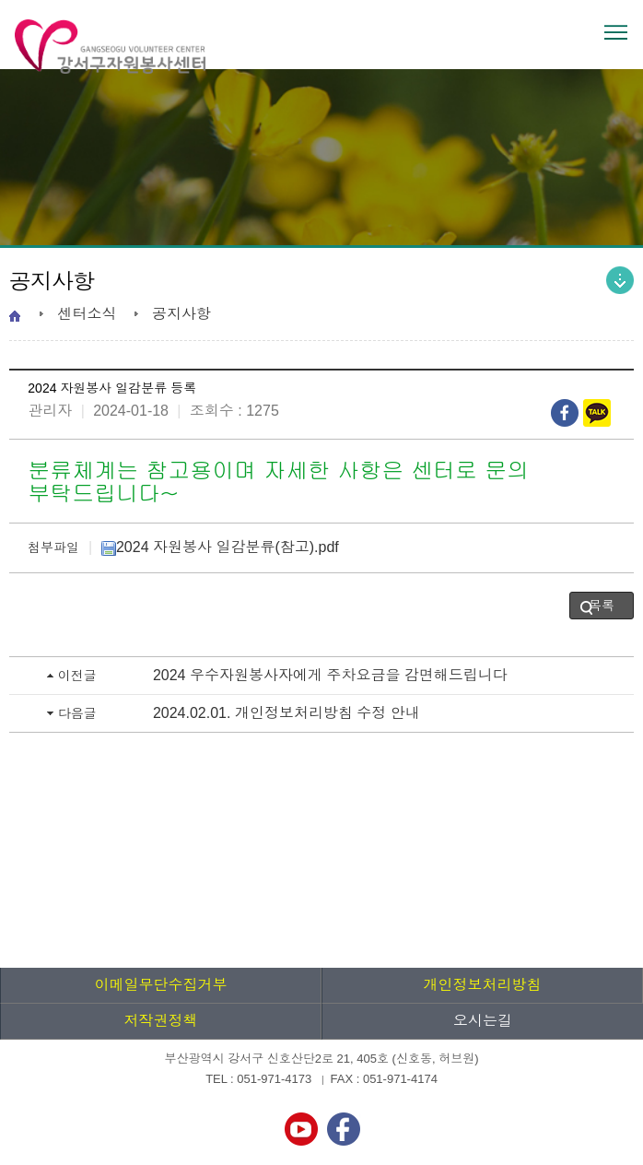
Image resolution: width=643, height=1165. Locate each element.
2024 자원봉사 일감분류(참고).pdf (220, 547)
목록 (601, 605)
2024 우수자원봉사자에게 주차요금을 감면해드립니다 (330, 675)
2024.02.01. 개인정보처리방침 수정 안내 (286, 713)
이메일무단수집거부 (161, 985)
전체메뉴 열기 (615, 32)
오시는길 (482, 1021)
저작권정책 (161, 1021)
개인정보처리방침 (483, 985)
